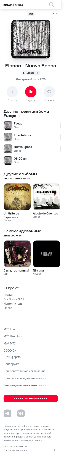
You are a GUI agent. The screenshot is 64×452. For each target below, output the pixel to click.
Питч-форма (12, 357)
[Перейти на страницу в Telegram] (7, 413)
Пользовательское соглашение (24, 371)
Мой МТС (10, 343)
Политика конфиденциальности (25, 378)
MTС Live (9, 329)
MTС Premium (13, 336)
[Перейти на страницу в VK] (21, 413)
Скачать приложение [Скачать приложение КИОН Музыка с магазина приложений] (30, 398)
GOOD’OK (10, 351)
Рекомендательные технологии (25, 385)
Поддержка (11, 364)
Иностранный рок (26, 79)
